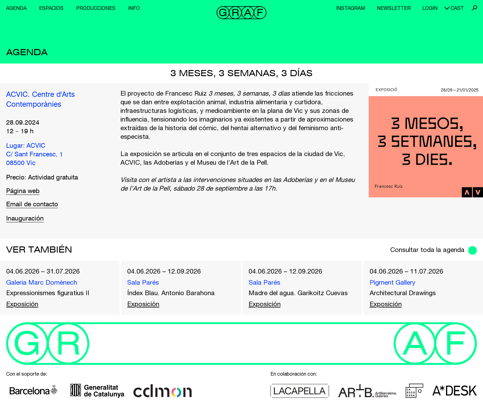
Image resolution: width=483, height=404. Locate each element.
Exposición (22, 303)
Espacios (51, 8)
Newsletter (394, 8)
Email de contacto (32, 204)
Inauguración (25, 219)
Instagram (350, 8)
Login (429, 8)
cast (457, 8)
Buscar (474, 8)
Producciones (96, 8)
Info (134, 8)
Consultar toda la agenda (427, 249)
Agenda (16, 8)
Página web (23, 191)
